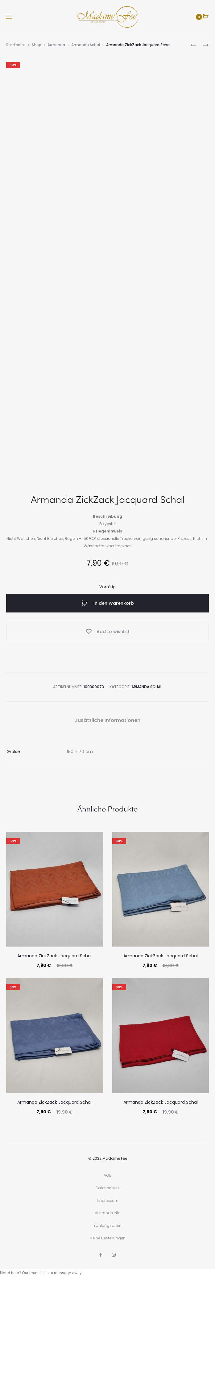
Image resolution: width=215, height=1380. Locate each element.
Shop (36, 44)
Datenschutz (107, 1285)
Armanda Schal (85, 44)
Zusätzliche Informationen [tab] (107, 818)
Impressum (107, 1298)
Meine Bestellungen (107, 1335)
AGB (108, 1273)
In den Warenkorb (107, 701)
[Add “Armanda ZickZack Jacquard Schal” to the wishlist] (107, 729)
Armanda (56, 44)
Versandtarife (107, 1310)
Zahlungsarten (107, 1323)
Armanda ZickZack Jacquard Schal (54, 1054)
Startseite (16, 44)
